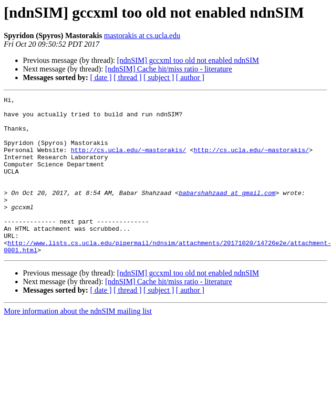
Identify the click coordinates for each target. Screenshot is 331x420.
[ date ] (101, 77)
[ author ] (190, 77)
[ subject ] (159, 77)
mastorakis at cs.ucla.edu (142, 35)
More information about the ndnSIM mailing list (78, 342)
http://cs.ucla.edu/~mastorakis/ (128, 161)
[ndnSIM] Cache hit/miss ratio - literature (168, 69)
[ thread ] (128, 77)
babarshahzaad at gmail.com (227, 212)
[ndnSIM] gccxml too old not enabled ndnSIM (188, 60)
